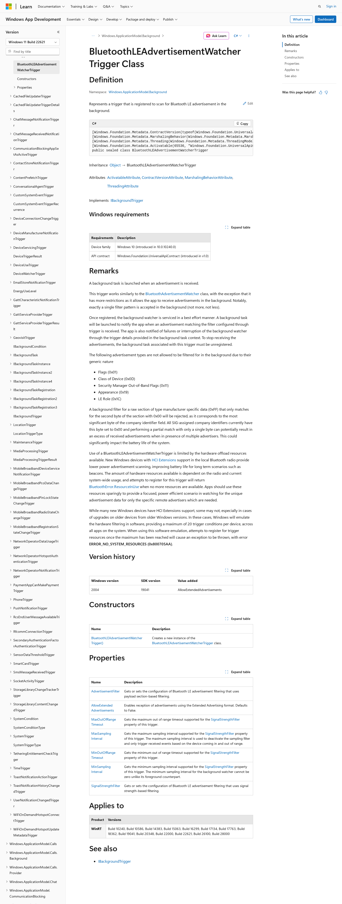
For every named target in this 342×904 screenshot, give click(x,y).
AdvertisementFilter (105, 691)
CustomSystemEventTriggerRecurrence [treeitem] (36, 207)
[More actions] (249, 36)
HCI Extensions (164, 459)
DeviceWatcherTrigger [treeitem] (29, 273)
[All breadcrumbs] (93, 36)
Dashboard (326, 19)
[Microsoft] (9, 6)
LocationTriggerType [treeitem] (28, 433)
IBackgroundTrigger (127, 200)
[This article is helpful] (320, 92)
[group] (171, 141)
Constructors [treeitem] (26, 78)
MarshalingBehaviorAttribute (208, 177)
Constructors (294, 57)
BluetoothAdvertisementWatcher (172, 293)
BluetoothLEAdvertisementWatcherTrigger (182, 643)
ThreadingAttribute (122, 185)
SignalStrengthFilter (225, 719)
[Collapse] (58, 32)
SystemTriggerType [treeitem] (27, 745)
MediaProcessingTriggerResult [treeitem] (35, 459)
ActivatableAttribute (123, 177)
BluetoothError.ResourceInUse (114, 486)
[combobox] (33, 42)
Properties (292, 63)
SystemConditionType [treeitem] (29, 727)
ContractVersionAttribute (162, 177)
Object (115, 164)
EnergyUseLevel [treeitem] (24, 291)
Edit (248, 103)
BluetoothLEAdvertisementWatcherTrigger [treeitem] (36, 67)
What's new (301, 19)
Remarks (291, 50)
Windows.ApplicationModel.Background (131, 35)
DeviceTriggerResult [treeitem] (27, 256)
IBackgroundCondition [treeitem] (29, 346)
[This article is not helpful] (326, 92)
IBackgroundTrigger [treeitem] (27, 416)
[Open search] (319, 6)
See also (290, 76)
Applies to (292, 69)
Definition (292, 44)
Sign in (331, 6)
